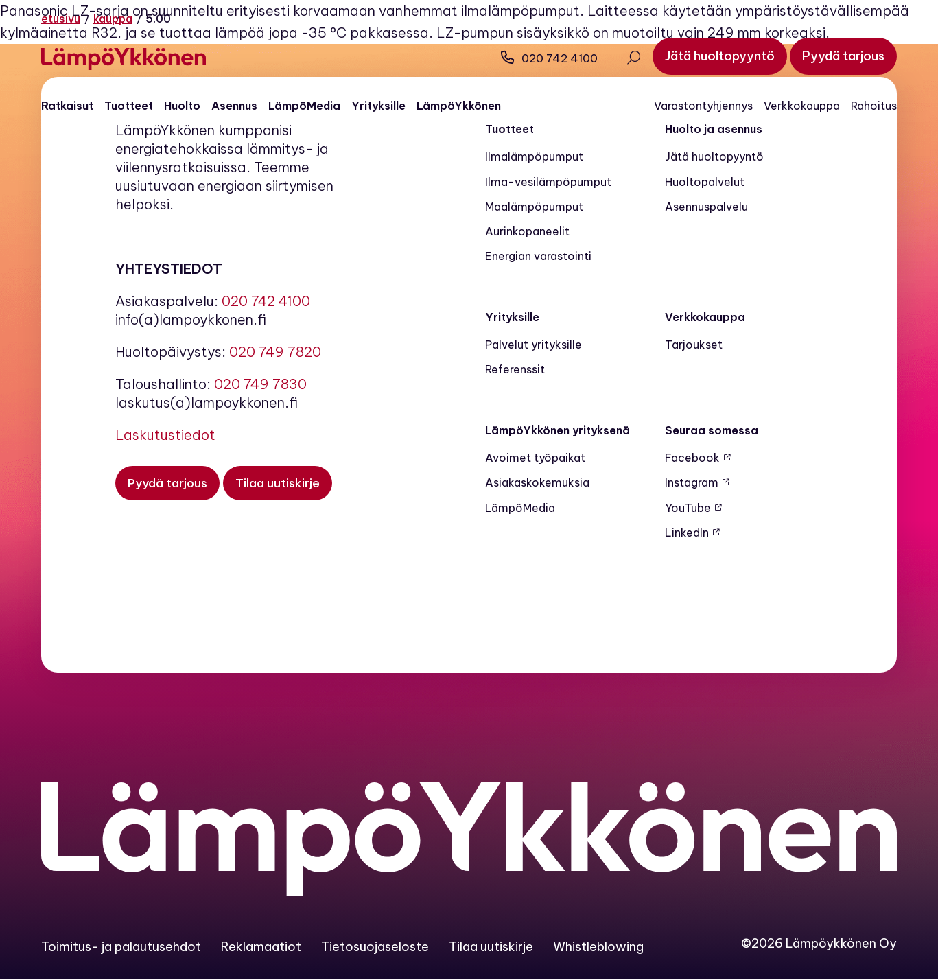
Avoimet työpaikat (535, 458)
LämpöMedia (304, 106)
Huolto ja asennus (713, 129)
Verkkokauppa (802, 106)
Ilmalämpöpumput (534, 156)
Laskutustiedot (165, 434)
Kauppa (112, 18)
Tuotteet (128, 106)
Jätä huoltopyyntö (714, 156)
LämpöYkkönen (459, 106)
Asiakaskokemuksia (537, 482)
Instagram (691, 482)
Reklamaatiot (261, 947)
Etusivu (60, 18)
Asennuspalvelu (706, 206)
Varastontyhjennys (703, 106)
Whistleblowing (598, 947)
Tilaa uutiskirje (491, 947)
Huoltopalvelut (704, 182)
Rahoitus (874, 106)
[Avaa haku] (633, 59)
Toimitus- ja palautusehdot (121, 947)
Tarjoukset (694, 344)
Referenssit (515, 369)
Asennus (234, 106)
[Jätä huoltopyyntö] (720, 56)
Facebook (692, 458)
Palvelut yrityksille (533, 344)
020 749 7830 (260, 384)
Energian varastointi (538, 256)
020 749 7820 (275, 351)
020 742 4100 (549, 58)
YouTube (688, 508)
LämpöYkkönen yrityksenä (557, 430)
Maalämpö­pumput (534, 206)
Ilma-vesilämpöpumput (548, 182)
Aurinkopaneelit (527, 231)
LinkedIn (687, 532)
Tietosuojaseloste (375, 947)
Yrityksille (378, 106)
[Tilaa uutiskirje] (280, 483)
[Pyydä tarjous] (843, 56)
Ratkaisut (67, 106)
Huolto (182, 106)
